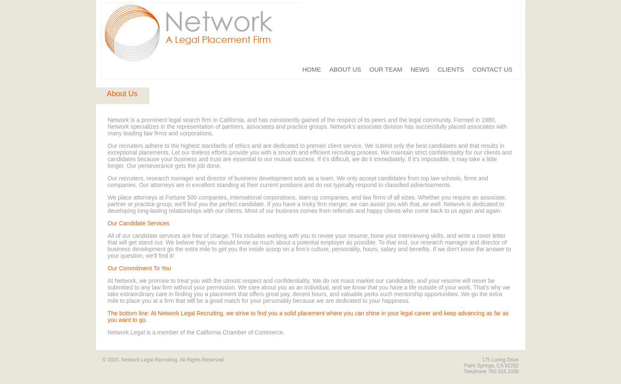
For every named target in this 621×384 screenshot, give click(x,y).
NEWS (420, 69)
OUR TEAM (386, 69)
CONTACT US (492, 69)
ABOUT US (345, 69)
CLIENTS (451, 69)
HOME (311, 69)
